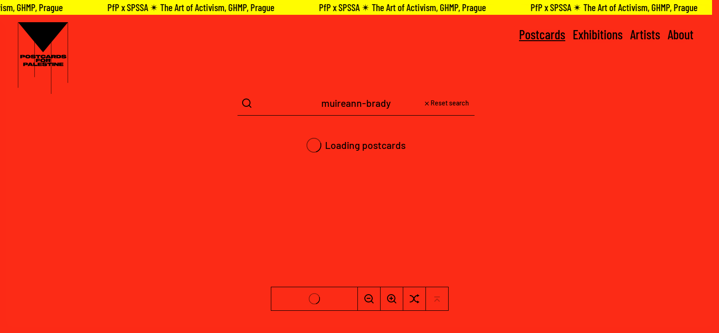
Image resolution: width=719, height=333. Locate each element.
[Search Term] (356, 103)
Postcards (542, 34)
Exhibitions (598, 34)
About (681, 34)
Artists (645, 34)
